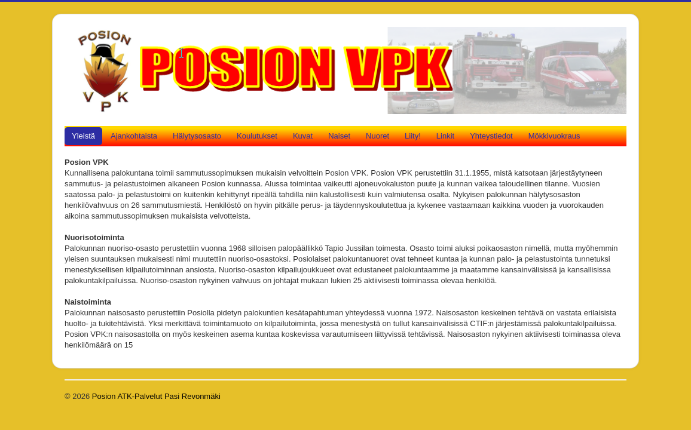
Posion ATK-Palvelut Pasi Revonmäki (156, 396)
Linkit (445, 135)
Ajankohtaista (134, 135)
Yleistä (83, 135)
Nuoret (377, 135)
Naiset (339, 135)
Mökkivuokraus (554, 135)
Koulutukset (257, 135)
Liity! (413, 135)
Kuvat (303, 135)
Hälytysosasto (197, 135)
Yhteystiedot (491, 135)
